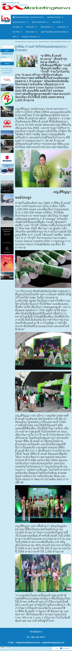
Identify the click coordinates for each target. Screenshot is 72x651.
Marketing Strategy (43, 41)
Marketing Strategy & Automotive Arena (26, 41)
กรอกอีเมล (3, 57)
